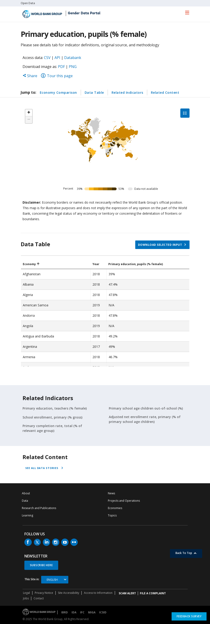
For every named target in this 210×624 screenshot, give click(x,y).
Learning (27, 515)
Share (30, 75)
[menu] (187, 12)
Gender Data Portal (84, 13)
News (111, 493)
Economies (115, 508)
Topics (112, 515)
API (57, 57)
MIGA (91, 612)
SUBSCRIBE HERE (41, 565)
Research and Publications (39, 508)
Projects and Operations (124, 501)
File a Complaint (153, 593)
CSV (47, 57)
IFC (82, 612)
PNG (73, 66)
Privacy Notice (44, 593)
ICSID (102, 612)
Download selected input (160, 245)
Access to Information (98, 593)
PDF (61, 66)
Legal (26, 593)
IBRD (64, 612)
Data (25, 501)
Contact (39, 598)
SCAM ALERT (127, 593)
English (52, 580)
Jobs (26, 598)
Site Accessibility (68, 593)
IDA (74, 612)
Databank (72, 57)
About (26, 493)
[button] (28, 112)
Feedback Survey (189, 616)
